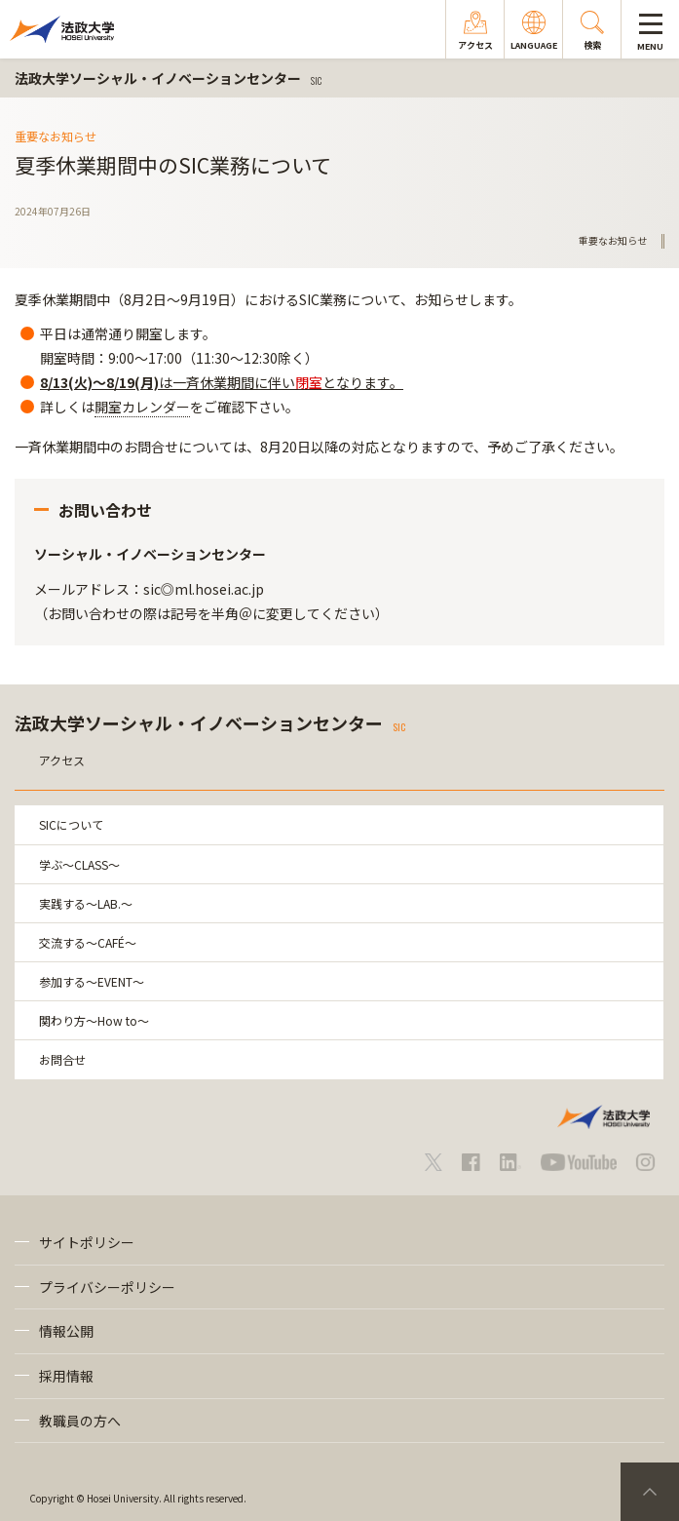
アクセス (62, 760)
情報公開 (66, 1331)
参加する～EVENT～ (91, 981)
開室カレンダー (142, 406)
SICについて (71, 824)
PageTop (650, 1491)
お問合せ (62, 1059)
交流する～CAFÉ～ (87, 942)
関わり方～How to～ (94, 1020)
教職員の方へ (80, 1420)
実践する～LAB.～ (85, 903)
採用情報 (66, 1375)
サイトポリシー (86, 1242)
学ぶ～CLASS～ (79, 864)
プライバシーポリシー (107, 1287)
